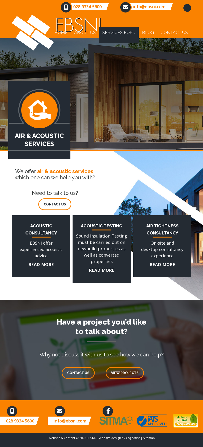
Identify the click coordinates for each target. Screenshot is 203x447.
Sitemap (149, 438)
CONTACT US (55, 204)
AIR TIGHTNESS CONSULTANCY (148, 222)
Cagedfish (133, 438)
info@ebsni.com (149, 6)
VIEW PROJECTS (124, 373)
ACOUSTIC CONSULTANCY (38, 218)
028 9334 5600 (87, 6)
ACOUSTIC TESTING (92, 218)
